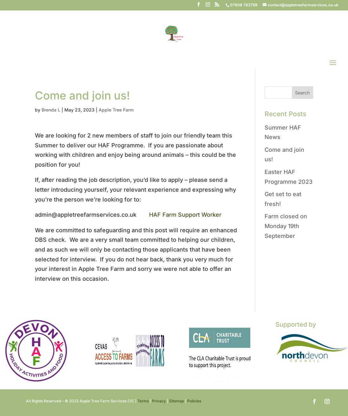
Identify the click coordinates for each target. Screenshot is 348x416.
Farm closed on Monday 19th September (286, 226)
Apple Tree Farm (116, 109)
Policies (194, 401)
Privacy (159, 401)
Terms (143, 401)
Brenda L (51, 109)
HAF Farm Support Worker (185, 214)
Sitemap (176, 401)
